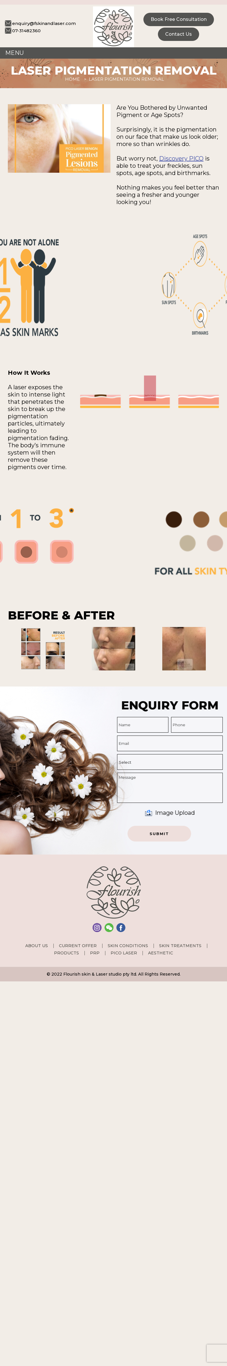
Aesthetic (160, 953)
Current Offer (78, 945)
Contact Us (178, 34)
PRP (95, 953)
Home (72, 79)
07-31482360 (26, 30)
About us (36, 945)
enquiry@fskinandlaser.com (44, 23)
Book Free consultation (179, 19)
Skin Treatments (180, 945)
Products (66, 953)
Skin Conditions (128, 945)
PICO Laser (124, 953)
